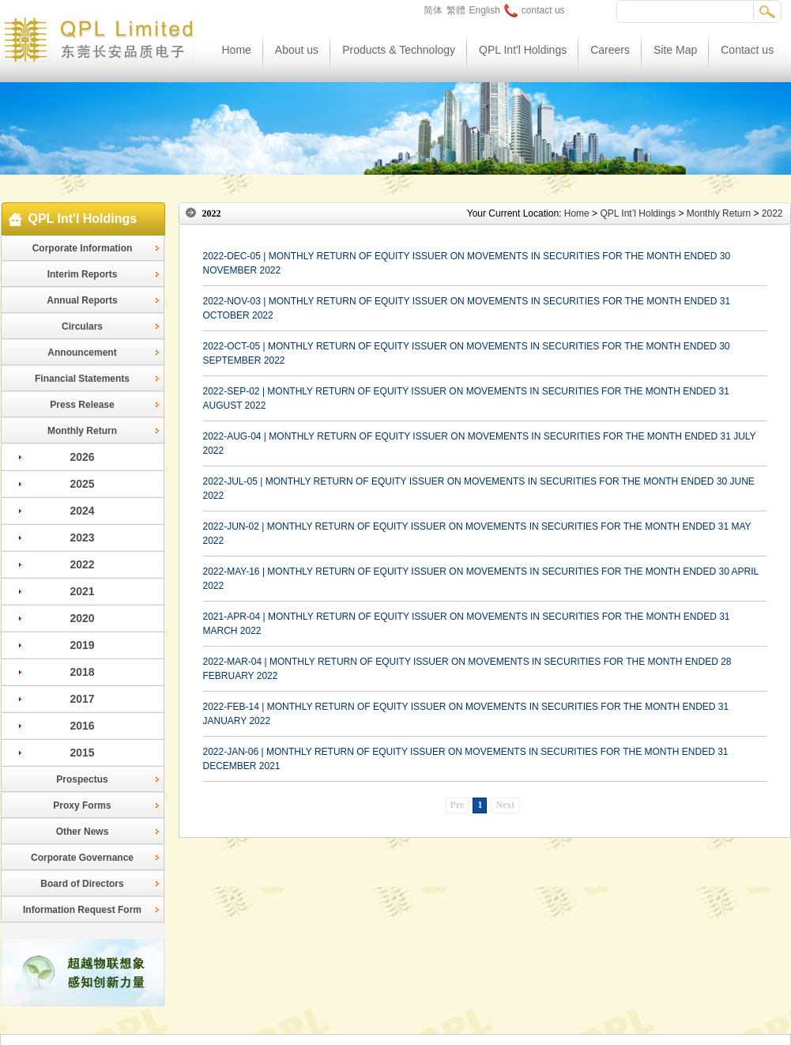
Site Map (675, 49)
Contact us (747, 49)
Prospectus (81, 779)
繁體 (455, 10)
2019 (82, 645)
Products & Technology (398, 49)
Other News (82, 831)
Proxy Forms (82, 805)
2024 (82, 510)
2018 (82, 672)
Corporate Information (82, 248)
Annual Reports (82, 300)
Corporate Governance (82, 857)
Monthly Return (82, 430)
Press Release (82, 404)
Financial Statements (82, 378)
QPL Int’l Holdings (638, 213)
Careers (610, 49)
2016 (82, 725)
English (484, 10)
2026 (82, 457)
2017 (82, 698)
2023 (82, 537)
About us (296, 49)
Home (236, 49)
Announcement (81, 352)
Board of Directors (81, 883)
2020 (82, 618)
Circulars (82, 326)
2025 (82, 483)
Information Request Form (82, 909)
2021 (82, 591)
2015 (82, 752)
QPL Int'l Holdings (523, 49)
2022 (82, 564)
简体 (433, 10)
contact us (534, 10)
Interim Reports (82, 274)
